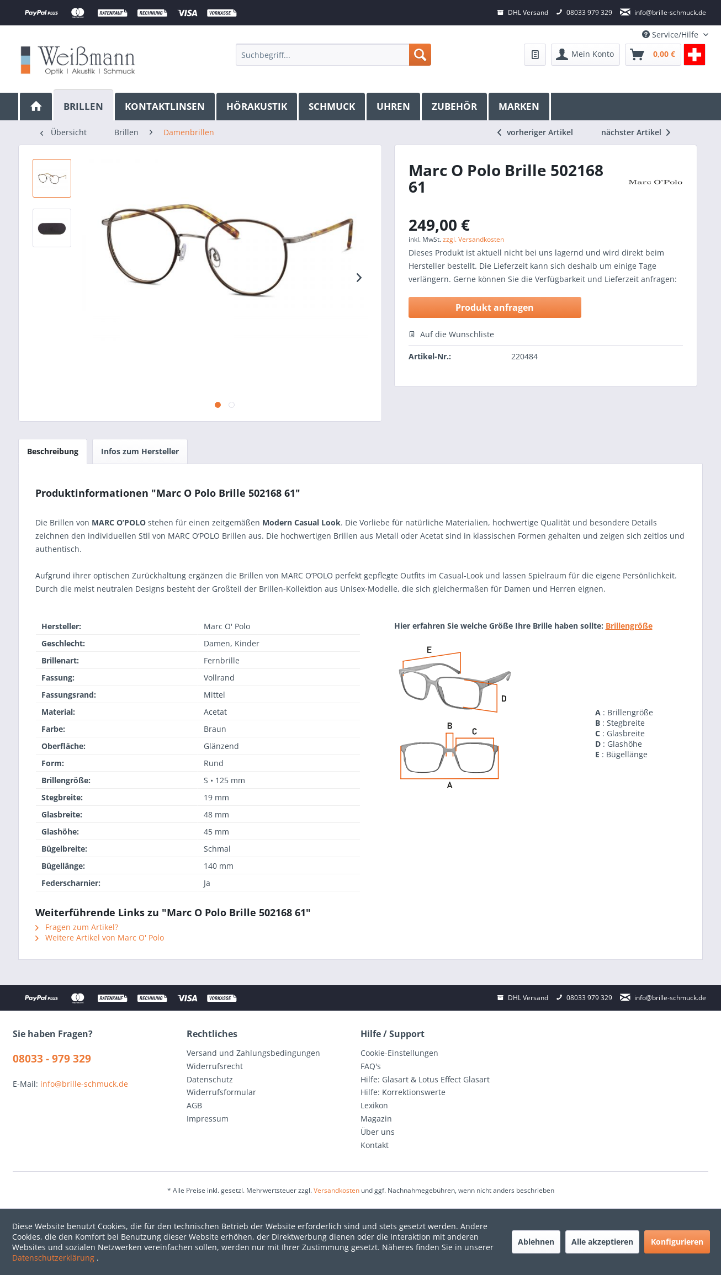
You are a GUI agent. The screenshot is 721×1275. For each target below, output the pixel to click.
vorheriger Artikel (535, 132)
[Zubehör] (455, 106)
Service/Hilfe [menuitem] (671, 34)
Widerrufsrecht (215, 1066)
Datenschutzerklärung (54, 1257)
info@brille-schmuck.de (84, 1084)
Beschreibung (52, 451)
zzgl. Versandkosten (473, 239)
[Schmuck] (333, 106)
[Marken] (520, 106)
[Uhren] (394, 106)
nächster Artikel (635, 132)
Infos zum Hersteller (140, 451)
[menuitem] (333, 55)
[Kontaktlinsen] (165, 106)
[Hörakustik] (257, 106)
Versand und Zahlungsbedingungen (253, 1053)
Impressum (208, 1118)
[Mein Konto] (585, 55)
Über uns (377, 1132)
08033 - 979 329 (52, 1058)
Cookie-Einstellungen (399, 1053)
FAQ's (370, 1066)
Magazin (376, 1118)
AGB (194, 1105)
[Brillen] (84, 105)
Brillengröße (629, 625)
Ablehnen (536, 1241)
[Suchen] (420, 55)
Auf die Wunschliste (451, 334)
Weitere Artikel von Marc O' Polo (99, 937)
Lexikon (374, 1105)
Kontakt (374, 1145)
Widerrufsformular (221, 1092)
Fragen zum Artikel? (76, 927)
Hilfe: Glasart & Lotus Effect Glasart (425, 1079)
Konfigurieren (677, 1241)
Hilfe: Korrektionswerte (403, 1092)
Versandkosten (336, 1190)
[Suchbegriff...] (333, 55)
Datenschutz (210, 1079)
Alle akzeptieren (602, 1241)
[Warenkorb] (653, 55)
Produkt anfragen (494, 307)
